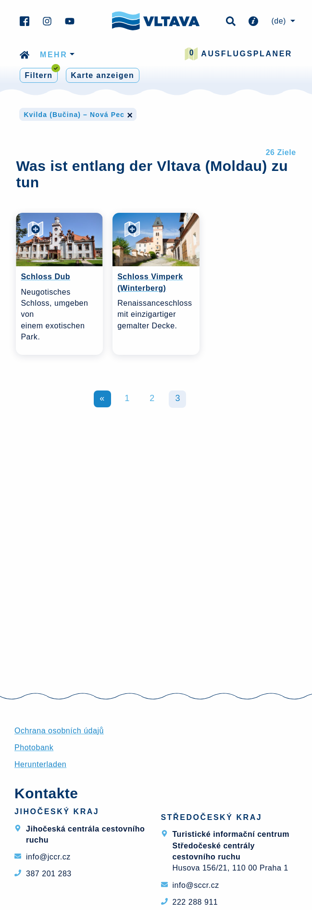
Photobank (33, 747)
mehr (53, 55)
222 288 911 (195, 902)
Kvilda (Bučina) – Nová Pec (78, 114)
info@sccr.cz (196, 885)
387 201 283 (49, 874)
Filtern (41, 74)
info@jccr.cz (48, 857)
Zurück (102, 398)
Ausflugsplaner (238, 54)
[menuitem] (282, 21)
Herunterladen (40, 764)
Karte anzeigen (102, 75)
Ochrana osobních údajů (59, 731)
